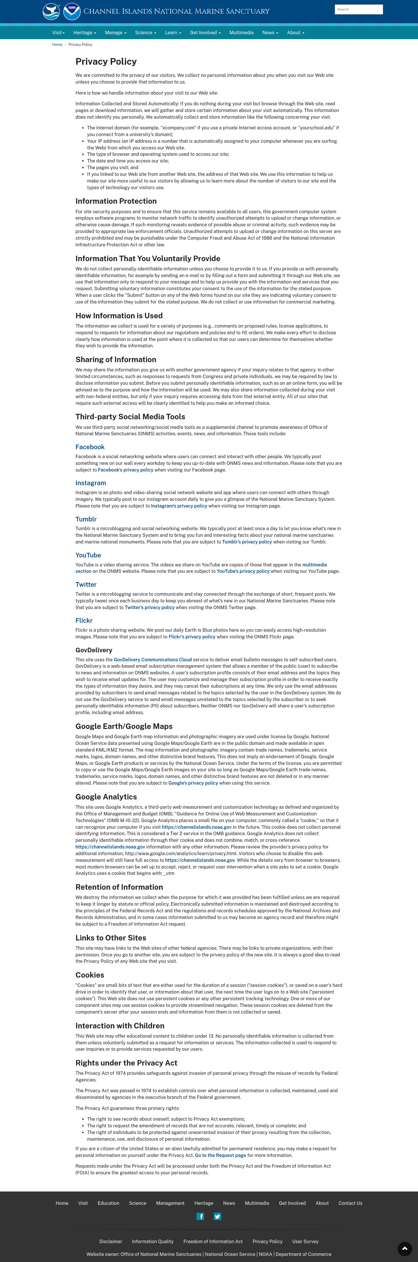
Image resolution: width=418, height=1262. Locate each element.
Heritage (203, 1203)
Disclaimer (110, 1241)
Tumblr (86, 519)
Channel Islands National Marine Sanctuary (176, 11)
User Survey (305, 1241)
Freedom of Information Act (213, 1241)
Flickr (84, 620)
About (322, 1203)
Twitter (86, 584)
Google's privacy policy (193, 783)
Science (137, 1203)
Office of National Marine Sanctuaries (160, 1254)
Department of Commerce (303, 1254)
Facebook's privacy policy (126, 470)
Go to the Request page (220, 1155)
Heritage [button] (84, 32)
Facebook (90, 447)
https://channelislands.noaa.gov (197, 827)
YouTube (88, 555)
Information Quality (153, 1241)
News (229, 1203)
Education (108, 1203)
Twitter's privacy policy (150, 607)
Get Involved (292, 1203)
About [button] (295, 32)
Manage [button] (116, 32)
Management (170, 1203)
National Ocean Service (230, 1254)
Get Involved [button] (205, 32)
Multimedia (242, 32)
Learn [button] (173, 32)
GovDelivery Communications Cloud (153, 659)
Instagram (90, 483)
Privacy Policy (267, 1241)
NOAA (265, 1254)
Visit (83, 1203)
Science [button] (145, 32)
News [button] (270, 32)
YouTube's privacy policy (243, 571)
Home (57, 44)
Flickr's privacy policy (192, 637)
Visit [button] (58, 32)
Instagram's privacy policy (179, 506)
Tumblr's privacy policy (247, 542)
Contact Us (351, 1203)
